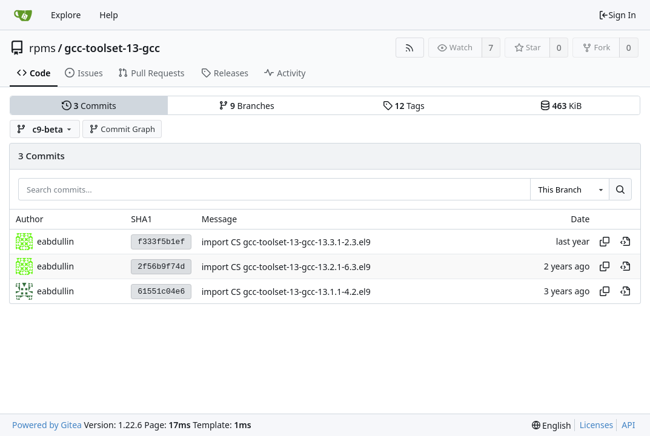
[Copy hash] (604, 242)
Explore (66, 15)
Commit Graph (122, 129)
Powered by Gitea (47, 425)
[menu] (551, 425)
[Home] (23, 15)
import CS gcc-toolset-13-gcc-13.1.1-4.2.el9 (286, 291)
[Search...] (620, 189)
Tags (404, 105)
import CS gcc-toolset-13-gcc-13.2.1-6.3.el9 (286, 266)
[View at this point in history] (625, 242)
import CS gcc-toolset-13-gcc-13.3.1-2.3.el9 (286, 242)
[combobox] (569, 189)
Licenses (597, 425)
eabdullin (55, 241)
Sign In (617, 15)
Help (108, 15)
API (628, 425)
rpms (42, 48)
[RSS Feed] (410, 48)
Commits (89, 105)
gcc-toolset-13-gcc (112, 48)
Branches (246, 105)
